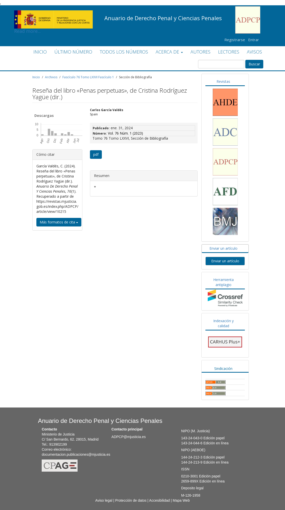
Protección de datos (131, 500)
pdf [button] (96, 154)
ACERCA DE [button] (169, 52)
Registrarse (234, 39)
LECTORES (228, 52)
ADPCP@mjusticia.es (128, 437)
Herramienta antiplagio (223, 282)
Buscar (254, 64)
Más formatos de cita (59, 222)
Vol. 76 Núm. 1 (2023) (125, 133)
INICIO (40, 52)
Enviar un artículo (223, 248)
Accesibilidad (159, 500)
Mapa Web (181, 500)
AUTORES (200, 52)
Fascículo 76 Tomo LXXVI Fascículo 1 (88, 77)
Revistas (223, 81)
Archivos (51, 77)
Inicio (36, 77)
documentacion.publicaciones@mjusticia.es (76, 454)
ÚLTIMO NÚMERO (73, 52)
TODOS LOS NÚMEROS (124, 52)
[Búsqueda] (221, 64)
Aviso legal (103, 500)
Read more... (53, 14)
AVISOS (254, 52)
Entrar (253, 39)
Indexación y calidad (223, 323)
